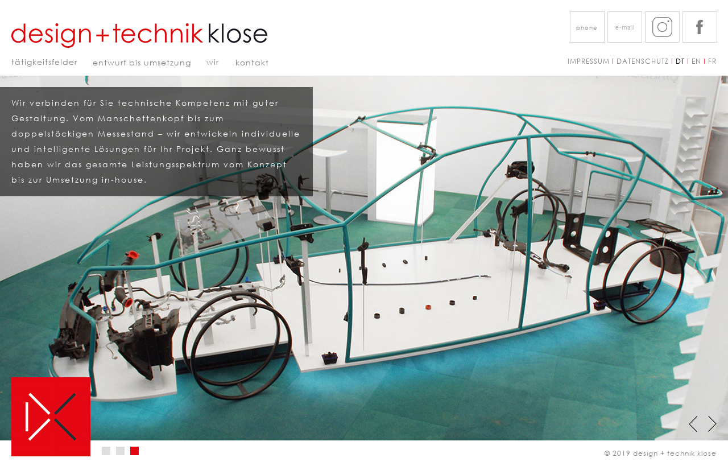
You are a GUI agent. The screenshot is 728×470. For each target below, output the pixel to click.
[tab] (106, 451)
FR (712, 61)
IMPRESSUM (592, 61)
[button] (587, 27)
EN (696, 61)
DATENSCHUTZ (643, 61)
